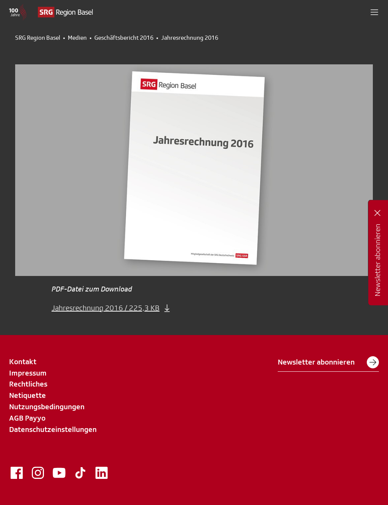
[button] (374, 12)
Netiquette (27, 395)
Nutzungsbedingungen (46, 406)
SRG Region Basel (37, 37)
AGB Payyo (27, 418)
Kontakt (22, 361)
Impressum (28, 373)
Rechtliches (28, 384)
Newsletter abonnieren (328, 362)
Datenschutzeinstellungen (53, 429)
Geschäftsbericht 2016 (123, 37)
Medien (77, 37)
